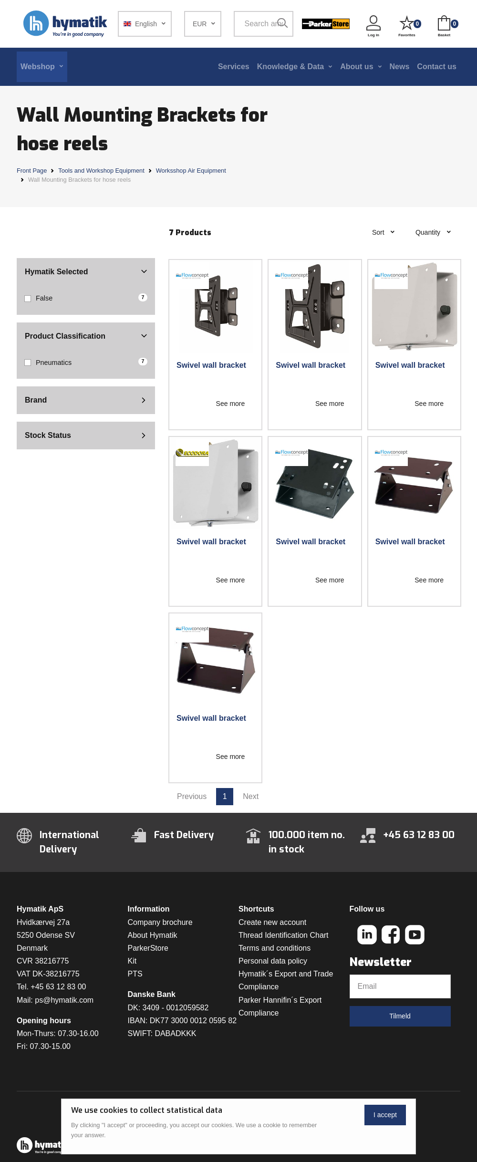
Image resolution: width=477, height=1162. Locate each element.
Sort (379, 232)
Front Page (32, 170)
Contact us (436, 66)
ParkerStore (148, 948)
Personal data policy (272, 961)
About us (356, 66)
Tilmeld (400, 1016)
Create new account (272, 922)
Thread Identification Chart (283, 935)
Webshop (38, 66)
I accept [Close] (385, 1115)
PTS (135, 974)
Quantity (428, 232)
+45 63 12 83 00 (58, 987)
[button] (145, 24)
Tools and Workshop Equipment (101, 170)
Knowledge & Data (290, 66)
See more (230, 403)
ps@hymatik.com (64, 1000)
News (400, 66)
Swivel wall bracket (211, 365)
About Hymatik (152, 935)
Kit (132, 961)
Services (233, 66)
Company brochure (160, 922)
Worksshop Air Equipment (191, 170)
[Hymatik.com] (66, 24)
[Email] (400, 986)
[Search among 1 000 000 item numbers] (263, 24)
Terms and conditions (274, 948)
